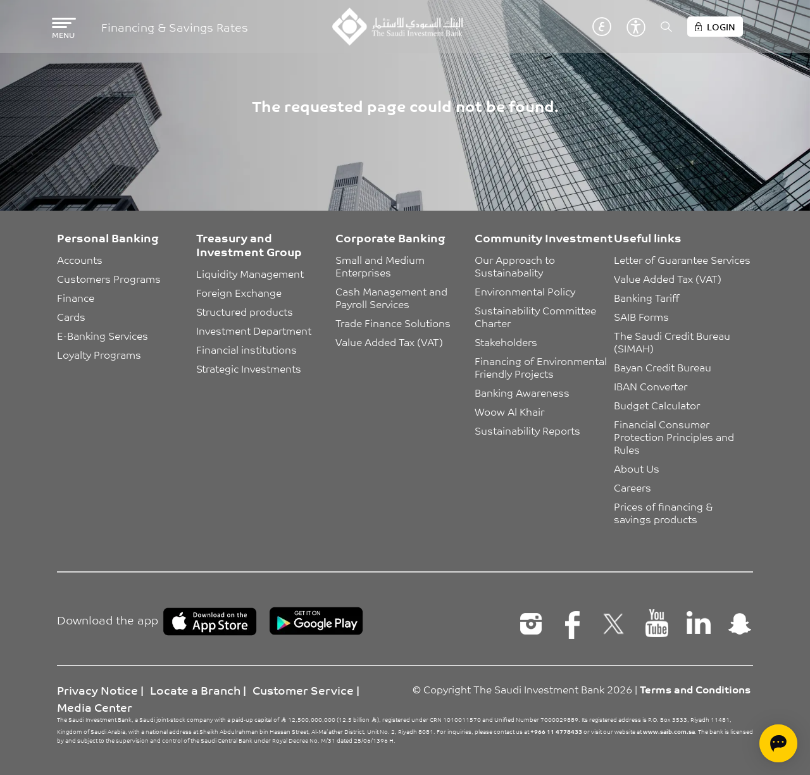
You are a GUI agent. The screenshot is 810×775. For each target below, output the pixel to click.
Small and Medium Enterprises (381, 266)
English (582, 26)
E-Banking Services (102, 335)
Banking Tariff (646, 297)
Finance (75, 297)
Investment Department (253, 330)
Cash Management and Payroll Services (392, 297)
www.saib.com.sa (669, 731)
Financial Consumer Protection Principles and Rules (675, 436)
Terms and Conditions (695, 689)
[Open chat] (778, 743)
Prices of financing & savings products (665, 512)
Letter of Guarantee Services (682, 259)
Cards (71, 316)
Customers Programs (109, 278)
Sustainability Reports (527, 430)
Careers (632, 487)
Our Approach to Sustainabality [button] (516, 266)
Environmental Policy (525, 291)
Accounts (80, 259)
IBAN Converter (650, 386)
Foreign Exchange (239, 292)
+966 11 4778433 (556, 731)
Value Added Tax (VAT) (389, 341)
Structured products (244, 311)
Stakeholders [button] (506, 341)
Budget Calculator (657, 405)
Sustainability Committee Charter (537, 316)
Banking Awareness (522, 392)
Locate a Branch (195, 689)
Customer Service (303, 689)
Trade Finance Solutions (393, 323)
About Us (636, 468)
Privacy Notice (97, 689)
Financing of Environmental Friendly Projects (542, 367)
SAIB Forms (641, 316)
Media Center (94, 707)
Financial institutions (246, 349)
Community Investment (544, 237)
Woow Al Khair (509, 411)
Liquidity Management (250, 273)
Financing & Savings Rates (174, 26)
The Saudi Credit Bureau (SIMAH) (673, 341)
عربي (601, 26)
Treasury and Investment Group (249, 244)
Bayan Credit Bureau (662, 367)
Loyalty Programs (99, 354)
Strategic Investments (248, 368)
